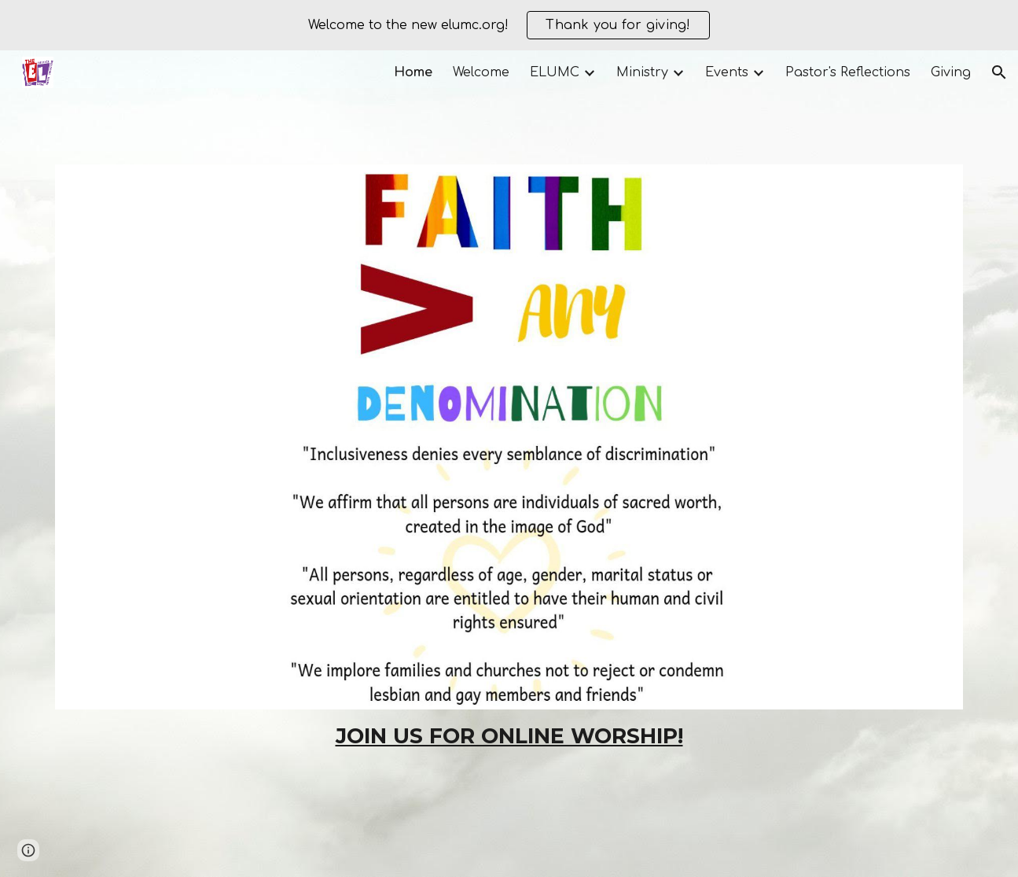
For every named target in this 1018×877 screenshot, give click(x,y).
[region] (509, 25)
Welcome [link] (481, 72)
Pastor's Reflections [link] (847, 72)
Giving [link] (951, 72)
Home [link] (413, 72)
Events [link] (726, 72)
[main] (508, 736)
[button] (999, 72)
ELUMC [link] (554, 72)
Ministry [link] (642, 72)
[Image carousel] (508, 436)
